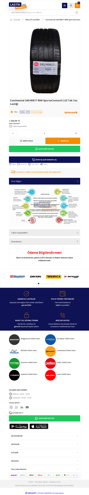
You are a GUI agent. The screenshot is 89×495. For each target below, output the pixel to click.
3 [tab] (41, 283)
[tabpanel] (17, 276)
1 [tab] (36, 283)
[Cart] (77, 5)
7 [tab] (50, 283)
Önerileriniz (16, 241)
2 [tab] (38, 283)
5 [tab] (45, 283)
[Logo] (18, 6)
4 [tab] (43, 283)
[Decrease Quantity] (13, 133)
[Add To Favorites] (12, 164)
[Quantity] (45, 133)
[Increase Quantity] (76, 133)
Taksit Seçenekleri (19, 232)
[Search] (44, 12)
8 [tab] (53, 283)
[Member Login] (71, 5)
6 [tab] (48, 283)
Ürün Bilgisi (16, 181)
